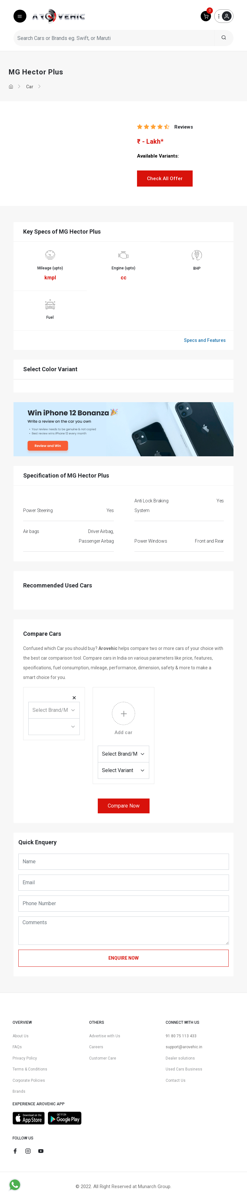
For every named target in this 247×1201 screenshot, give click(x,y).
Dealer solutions (180, 1058)
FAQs (17, 1047)
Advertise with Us (104, 1036)
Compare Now (124, 806)
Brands (19, 1091)
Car (29, 86)
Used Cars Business (184, 1069)
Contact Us (176, 1080)
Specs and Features (205, 340)
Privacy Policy (25, 1058)
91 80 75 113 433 (181, 1036)
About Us (21, 1036)
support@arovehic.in (184, 1047)
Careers (96, 1047)
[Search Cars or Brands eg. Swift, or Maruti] (114, 38)
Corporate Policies (29, 1080)
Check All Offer (165, 178)
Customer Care (102, 1058)
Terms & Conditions (30, 1069)
